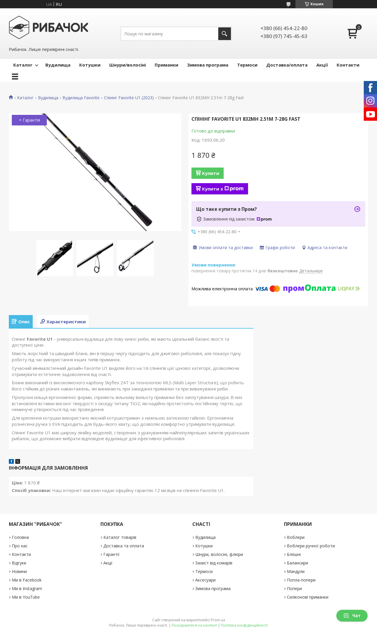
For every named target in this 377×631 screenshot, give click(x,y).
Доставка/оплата (286, 65)
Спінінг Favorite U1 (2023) (129, 97)
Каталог (22, 65)
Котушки (89, 65)
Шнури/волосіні (127, 65)
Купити (210, 173)
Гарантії (111, 554)
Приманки (166, 65)
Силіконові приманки (307, 597)
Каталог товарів (119, 537)
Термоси (247, 65)
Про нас (20, 546)
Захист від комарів (213, 563)
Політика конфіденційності (244, 625)
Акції (322, 65)
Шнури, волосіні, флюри (219, 554)
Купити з (223, 189)
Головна (20, 537)
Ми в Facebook (27, 580)
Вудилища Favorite (81, 97)
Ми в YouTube (26, 597)
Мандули (296, 571)
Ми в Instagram (27, 588)
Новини (19, 571)
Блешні (294, 554)
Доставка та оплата (123, 546)
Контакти (348, 65)
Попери (294, 588)
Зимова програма (207, 65)
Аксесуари (205, 580)
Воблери (296, 537)
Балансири (297, 563)
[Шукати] (224, 33)
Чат (352, 615)
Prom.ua (218, 619)
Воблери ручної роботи (311, 546)
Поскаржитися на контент (194, 625)
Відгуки (19, 563)
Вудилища (57, 65)
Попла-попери (301, 580)
